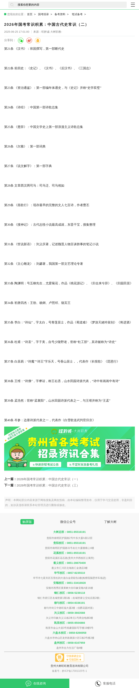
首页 (29, 14)
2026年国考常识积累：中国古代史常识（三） (48, 485)
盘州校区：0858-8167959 (69, 642)
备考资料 (60, 14)
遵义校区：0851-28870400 (69, 562)
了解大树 (110, 521)
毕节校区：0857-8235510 (69, 572)
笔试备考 (77, 14)
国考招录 (43, 14)
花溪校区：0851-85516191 (69, 552)
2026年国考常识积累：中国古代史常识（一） (48, 479)
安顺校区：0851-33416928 (69, 582)
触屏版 (27, 521)
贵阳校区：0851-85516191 (69, 542)
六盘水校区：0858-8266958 (69, 632)
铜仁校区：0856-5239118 (69, 592)
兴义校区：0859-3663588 (69, 612)
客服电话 (105, 684)
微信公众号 (68, 521)
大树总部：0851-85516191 (69, 531)
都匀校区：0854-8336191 (69, 602)
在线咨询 (36, 684)
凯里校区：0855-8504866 (69, 622)
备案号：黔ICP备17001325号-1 (69, 670)
